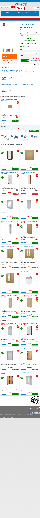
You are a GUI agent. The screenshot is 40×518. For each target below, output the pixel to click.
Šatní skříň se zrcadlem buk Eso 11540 (27, 246)
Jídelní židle (27, 12)
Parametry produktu (7, 67)
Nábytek (3, 12)
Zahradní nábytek (9, 12)
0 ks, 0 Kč (34, 7)
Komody (29, 414)
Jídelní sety (24, 414)
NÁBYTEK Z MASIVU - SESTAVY (18, 12)
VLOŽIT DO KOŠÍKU (25, 60)
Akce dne (21, 8)
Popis (2, 67)
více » (17, 116)
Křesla (26, 414)
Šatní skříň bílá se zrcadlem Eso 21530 (27, 372)
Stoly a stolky (33, 12)
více (20, 33)
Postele (32, 414)
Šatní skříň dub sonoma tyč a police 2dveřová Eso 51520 (29, 296)
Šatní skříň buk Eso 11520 (9, 246)
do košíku (15, 120)
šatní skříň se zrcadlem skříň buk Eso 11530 (8, 270)
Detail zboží (15, 193)
